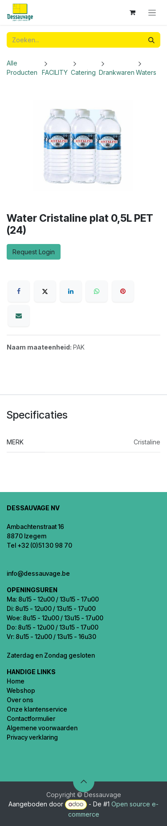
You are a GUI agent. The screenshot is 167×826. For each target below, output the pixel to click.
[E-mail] (18, 315)
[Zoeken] (151, 40)
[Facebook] (18, 291)
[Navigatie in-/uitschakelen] (152, 12)
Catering (83, 72)
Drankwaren (116, 72)
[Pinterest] (123, 291)
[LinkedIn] (70, 291)
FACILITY (55, 72)
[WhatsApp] (96, 291)
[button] (83, 781)
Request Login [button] (33, 252)
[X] (45, 291)
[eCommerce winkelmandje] (132, 12)
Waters (146, 72)
